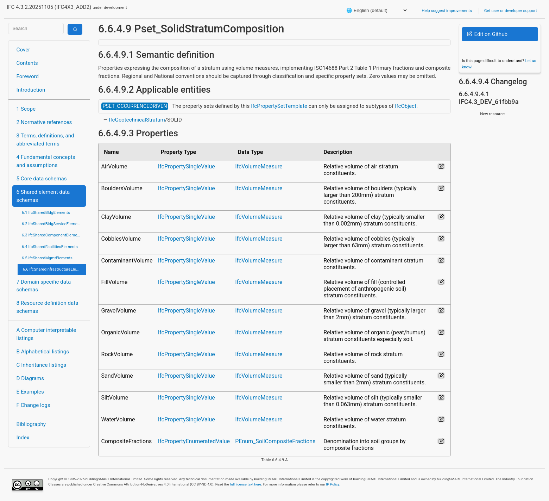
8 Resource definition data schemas (47, 307)
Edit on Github (487, 34)
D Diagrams (30, 378)
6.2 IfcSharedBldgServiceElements (52, 223)
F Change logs (33, 405)
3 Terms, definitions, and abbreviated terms (45, 139)
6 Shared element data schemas (43, 196)
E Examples (30, 392)
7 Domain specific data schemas (44, 286)
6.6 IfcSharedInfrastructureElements (54, 269)
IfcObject (405, 106)
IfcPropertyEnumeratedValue (194, 441)
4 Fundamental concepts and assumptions (46, 161)
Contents (27, 63)
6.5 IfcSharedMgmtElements (47, 257)
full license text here (245, 484)
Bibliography (31, 424)
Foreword (28, 76)
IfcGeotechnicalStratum (137, 120)
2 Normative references (44, 122)
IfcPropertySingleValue (186, 166)
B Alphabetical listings (43, 351)
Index (23, 437)
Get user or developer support (510, 10)
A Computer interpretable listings (46, 334)
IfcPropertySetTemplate (279, 106)
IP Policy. (333, 484)
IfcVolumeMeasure (258, 166)
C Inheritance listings (41, 365)
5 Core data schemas (42, 178)
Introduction (31, 90)
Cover (23, 50)
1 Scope (26, 109)
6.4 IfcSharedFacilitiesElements (50, 246)
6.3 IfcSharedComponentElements (52, 235)
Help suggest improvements (447, 10)
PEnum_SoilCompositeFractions (275, 441)
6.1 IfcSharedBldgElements (46, 212)
